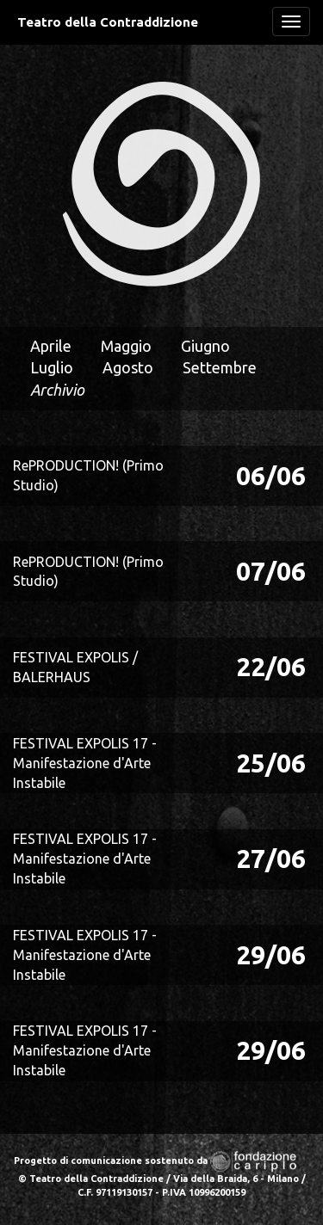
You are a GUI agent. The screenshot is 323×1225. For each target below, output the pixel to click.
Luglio (51, 367)
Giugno (205, 345)
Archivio (57, 389)
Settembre (220, 367)
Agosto (127, 367)
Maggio (126, 345)
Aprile (50, 345)
